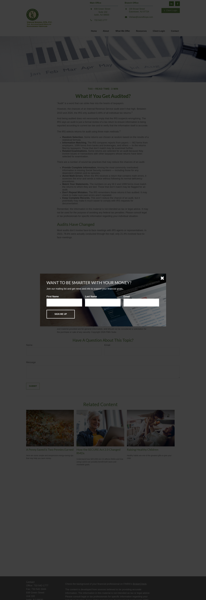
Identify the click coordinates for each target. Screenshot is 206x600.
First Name (53, 296)
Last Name (91, 296)
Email (126, 296)
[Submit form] (61, 314)
